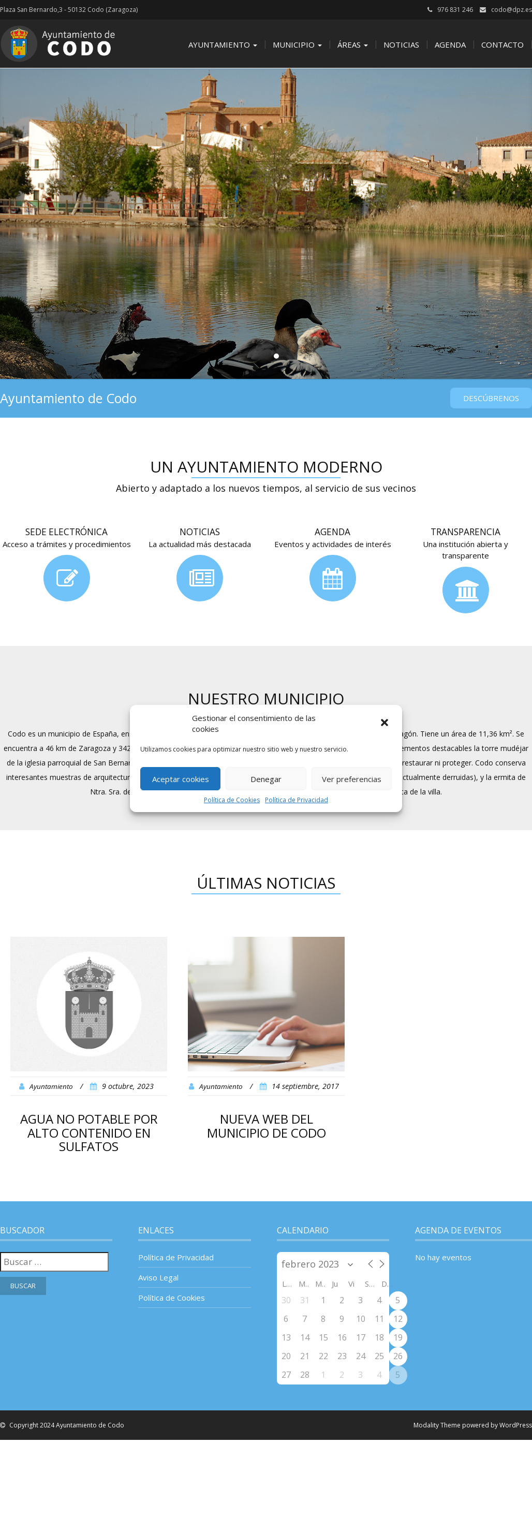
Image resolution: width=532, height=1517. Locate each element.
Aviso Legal (158, 1277)
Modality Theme (437, 1425)
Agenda (450, 44)
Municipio (297, 44)
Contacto (502, 44)
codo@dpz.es (511, 9)
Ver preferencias (351, 779)
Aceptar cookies (180, 779)
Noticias (401, 44)
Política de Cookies (232, 800)
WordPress (515, 1425)
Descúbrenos (491, 398)
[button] (385, 723)
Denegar (266, 779)
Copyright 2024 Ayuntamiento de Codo (66, 1425)
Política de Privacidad (296, 800)
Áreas (352, 44)
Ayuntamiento (222, 44)
